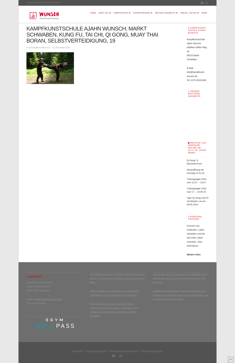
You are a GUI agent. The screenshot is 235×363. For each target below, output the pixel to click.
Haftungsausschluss (152, 351)
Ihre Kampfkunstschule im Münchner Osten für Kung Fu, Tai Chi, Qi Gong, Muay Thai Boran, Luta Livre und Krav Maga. (117, 278)
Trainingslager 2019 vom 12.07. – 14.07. (196, 181)
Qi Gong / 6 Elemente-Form (194, 162)
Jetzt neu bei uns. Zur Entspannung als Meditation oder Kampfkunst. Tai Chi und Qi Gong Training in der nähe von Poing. (180, 278)
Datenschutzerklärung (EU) (124, 351)
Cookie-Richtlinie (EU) (96, 351)
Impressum (77, 351)
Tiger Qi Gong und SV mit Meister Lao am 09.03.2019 (198, 201)
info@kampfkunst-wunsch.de (48, 299)
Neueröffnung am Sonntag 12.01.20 (195, 171)
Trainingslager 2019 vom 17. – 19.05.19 (196, 190)
